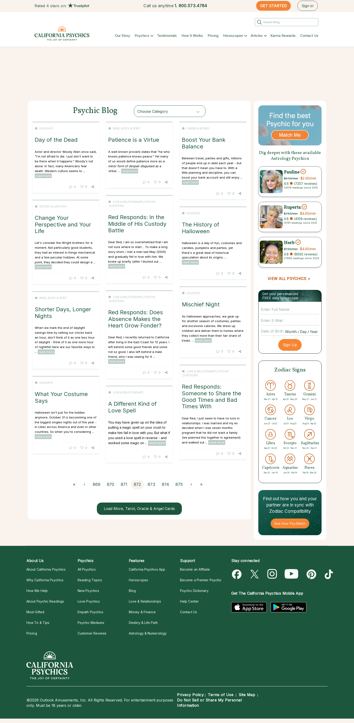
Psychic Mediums (91, 623)
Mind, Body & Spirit (126, 128)
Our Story (122, 35)
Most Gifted (35, 612)
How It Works (192, 35)
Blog (132, 591)
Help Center (189, 601)
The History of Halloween (200, 227)
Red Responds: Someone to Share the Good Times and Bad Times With (211, 396)
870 (110, 484)
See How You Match (290, 523)
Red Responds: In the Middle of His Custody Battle (137, 224)
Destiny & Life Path (52, 206)
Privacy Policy (190, 694)
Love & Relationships (128, 202)
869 (96, 484)
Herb (289, 242)
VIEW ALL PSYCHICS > (289, 278)
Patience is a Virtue (133, 139)
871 (124, 484)
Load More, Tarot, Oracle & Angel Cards (139, 508)
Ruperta (292, 207)
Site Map (247, 694)
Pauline (292, 172)
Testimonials (167, 35)
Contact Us (309, 35)
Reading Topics (90, 580)
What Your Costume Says (61, 397)
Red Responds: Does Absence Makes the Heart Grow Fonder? (135, 319)
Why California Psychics (44, 580)
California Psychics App (147, 569)
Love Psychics (89, 601)
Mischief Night (201, 304)
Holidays (46, 128)
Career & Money (197, 128)
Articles (257, 35)
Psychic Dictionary (194, 591)
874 (165, 484)
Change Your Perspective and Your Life (63, 224)
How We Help (37, 591)
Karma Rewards (283, 35)
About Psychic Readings (45, 601)
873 (151, 484)
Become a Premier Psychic (200, 580)
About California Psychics (46, 569)
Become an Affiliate (195, 569)
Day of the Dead (56, 139)
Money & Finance (142, 612)
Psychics (142, 35)
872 (137, 484)
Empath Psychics (90, 612)
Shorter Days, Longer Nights (63, 312)
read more (43, 176)
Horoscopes (233, 35)
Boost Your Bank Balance (203, 143)
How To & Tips (37, 623)
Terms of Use (220, 694)
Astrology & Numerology (148, 633)
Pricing (213, 35)
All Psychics (87, 569)
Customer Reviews (92, 633)
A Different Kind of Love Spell (132, 407)
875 (179, 484)
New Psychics (88, 591)
